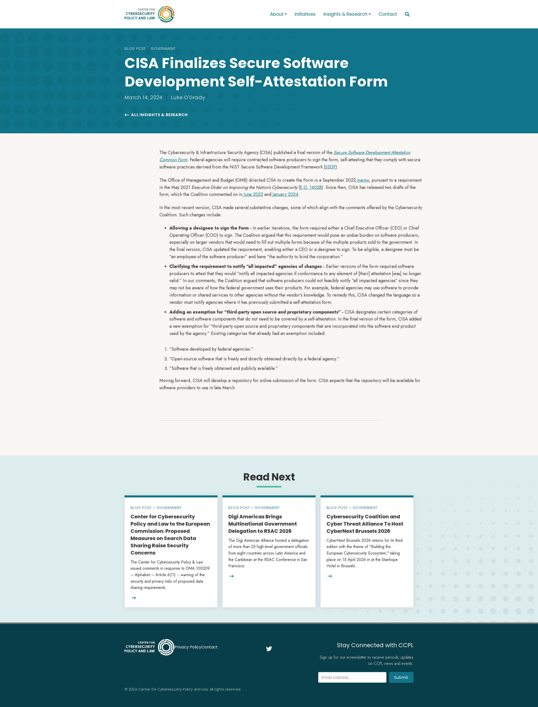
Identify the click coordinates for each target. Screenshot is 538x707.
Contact (388, 14)
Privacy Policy (187, 647)
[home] (191, 14)
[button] (278, 14)
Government (163, 48)
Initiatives (305, 14)
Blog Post (135, 48)
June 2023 (252, 194)
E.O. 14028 (311, 187)
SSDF (330, 167)
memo (362, 180)
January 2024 (284, 194)
